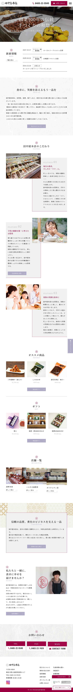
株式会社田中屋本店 (39, 690)
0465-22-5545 (15, 675)
